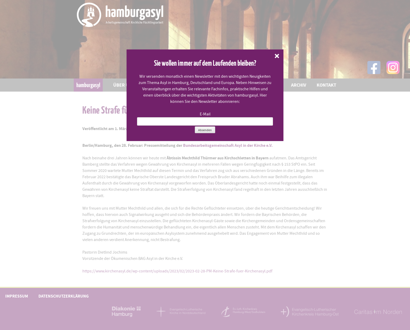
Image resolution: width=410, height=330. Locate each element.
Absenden (205, 130)
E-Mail (205, 114)
